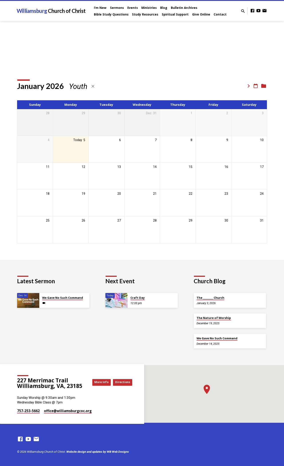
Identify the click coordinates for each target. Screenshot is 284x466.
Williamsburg (51, 11)
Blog (163, 8)
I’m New (100, 8)
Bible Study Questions (111, 14)
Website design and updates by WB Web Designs (97, 451)
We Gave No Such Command (62, 298)
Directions (121, 386)
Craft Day (137, 298)
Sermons (117, 8)
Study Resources (145, 14)
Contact (220, 14)
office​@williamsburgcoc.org (68, 411)
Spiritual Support (175, 14)
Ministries (149, 8)
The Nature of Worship (214, 318)
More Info (121, 378)
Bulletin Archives (184, 8)
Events (132, 8)
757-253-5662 (28, 411)
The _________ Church (210, 298)
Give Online (201, 14)
